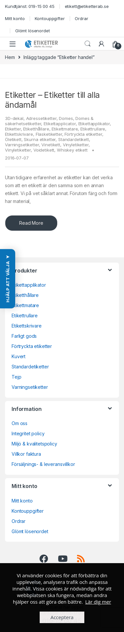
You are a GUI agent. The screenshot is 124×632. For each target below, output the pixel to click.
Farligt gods (24, 336)
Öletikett (13, 139)
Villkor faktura (26, 454)
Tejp (16, 377)
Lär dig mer (98, 601)
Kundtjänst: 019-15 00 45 (30, 6)
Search (87, 43)
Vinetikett (50, 144)
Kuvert (18, 356)
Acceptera (62, 617)
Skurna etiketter (40, 139)
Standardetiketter (30, 366)
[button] (7, 278)
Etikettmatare (65, 128)
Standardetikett (73, 139)
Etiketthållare (36, 128)
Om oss (19, 423)
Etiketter (13, 128)
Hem (10, 57)
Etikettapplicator (60, 123)
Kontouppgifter (49, 18)
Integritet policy (28, 433)
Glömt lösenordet (32, 30)
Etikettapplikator (94, 123)
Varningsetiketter (22, 144)
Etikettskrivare (19, 134)
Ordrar (81, 18)
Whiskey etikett (72, 150)
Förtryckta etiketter (83, 134)
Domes (66, 118)
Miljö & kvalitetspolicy (34, 443)
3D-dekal (14, 118)
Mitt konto (15, 18)
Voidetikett (43, 150)
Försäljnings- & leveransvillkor (43, 464)
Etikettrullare (92, 128)
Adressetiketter (41, 118)
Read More (31, 223)
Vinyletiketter (76, 144)
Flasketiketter (49, 134)
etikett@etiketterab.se (87, 6)
